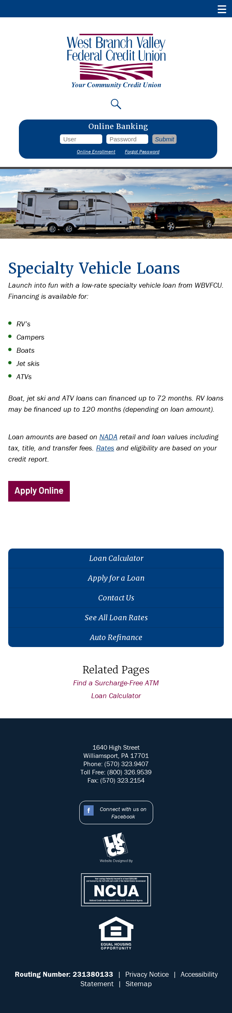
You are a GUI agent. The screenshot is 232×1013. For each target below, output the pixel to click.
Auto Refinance (116, 637)
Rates (105, 448)
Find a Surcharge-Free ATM (116, 682)
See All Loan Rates (116, 617)
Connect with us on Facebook (123, 812)
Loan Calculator (116, 558)
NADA (108, 436)
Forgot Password (142, 151)
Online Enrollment (96, 151)
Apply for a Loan (116, 578)
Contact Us (116, 598)
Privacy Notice (147, 974)
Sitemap (139, 983)
